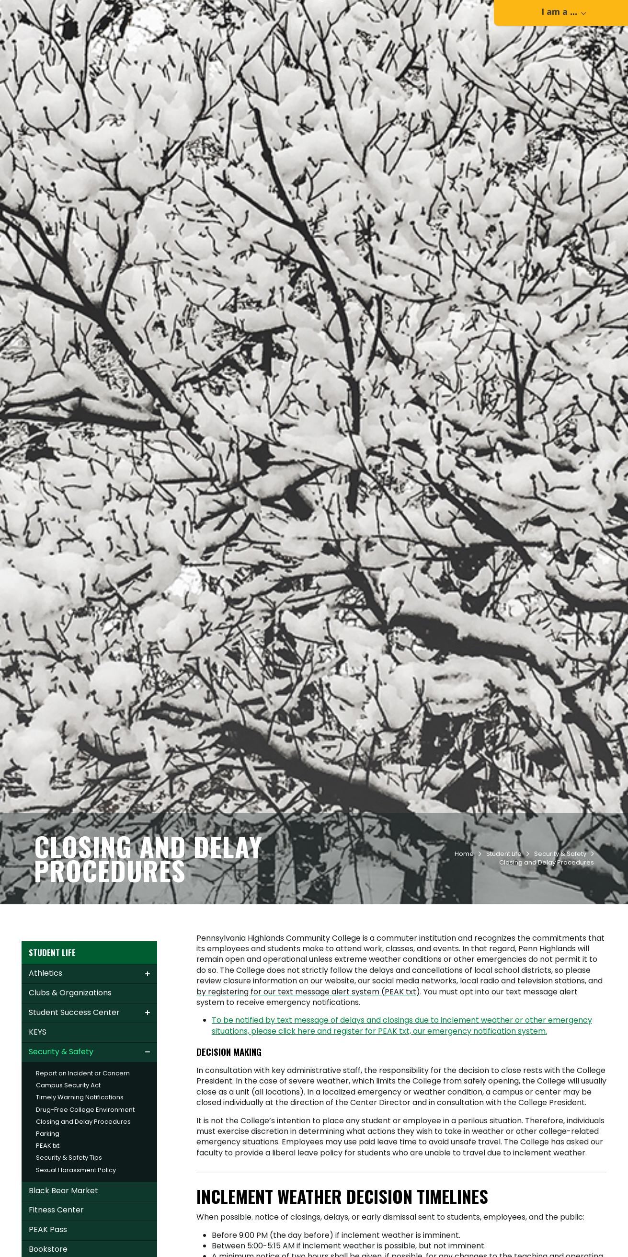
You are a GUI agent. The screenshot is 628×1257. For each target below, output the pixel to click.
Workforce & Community (485, 43)
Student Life (399, 43)
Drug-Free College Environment (85, 1177)
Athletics (45, 1041)
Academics (341, 43)
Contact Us (62, 11)
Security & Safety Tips (69, 1225)
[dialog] (599, 1228)
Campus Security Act (68, 1153)
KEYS (37, 1100)
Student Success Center (74, 1080)
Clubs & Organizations (70, 1060)
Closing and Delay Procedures (83, 1189)
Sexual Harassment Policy (76, 1238)
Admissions (284, 43)
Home (464, 921)
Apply (114, 11)
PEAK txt (47, 1213)
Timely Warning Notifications (80, 1165)
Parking (47, 1201)
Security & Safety (560, 921)
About (558, 43)
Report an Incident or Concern (83, 1141)
